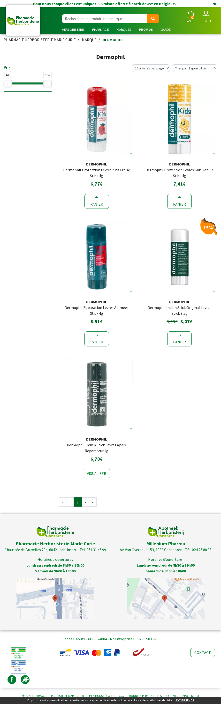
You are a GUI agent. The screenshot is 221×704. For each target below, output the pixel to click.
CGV (121, 696)
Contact (202, 652)
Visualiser (96, 473)
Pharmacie (100, 29)
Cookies (172, 696)
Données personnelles (145, 696)
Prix (7, 67)
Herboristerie (73, 29)
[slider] (8, 83)
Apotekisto (191, 696)
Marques (124, 29)
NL (215, 3)
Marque (89, 39)
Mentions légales (101, 696)
